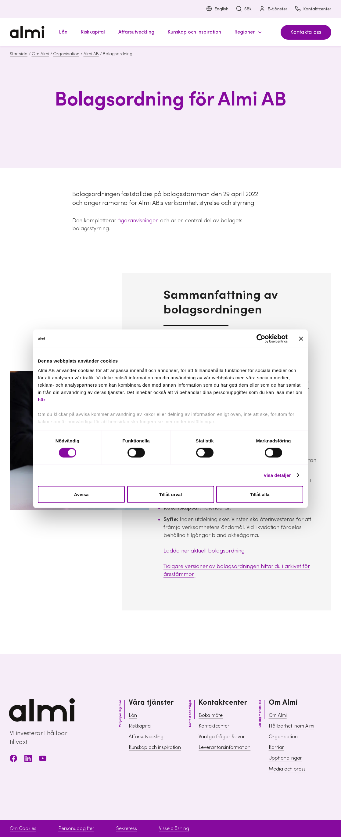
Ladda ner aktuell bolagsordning (204, 551)
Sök (244, 9)
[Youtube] (42, 759)
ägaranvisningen (138, 220)
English (217, 9)
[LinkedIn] (28, 759)
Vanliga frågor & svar (222, 736)
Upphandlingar (285, 758)
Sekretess (126, 828)
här (41, 399)
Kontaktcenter (313, 9)
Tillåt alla (260, 494)
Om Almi (40, 54)
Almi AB (91, 54)
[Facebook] (13, 759)
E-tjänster (273, 9)
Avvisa (81, 494)
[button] (247, 32)
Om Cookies (23, 828)
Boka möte (211, 715)
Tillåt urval (170, 494)
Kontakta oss (305, 32)
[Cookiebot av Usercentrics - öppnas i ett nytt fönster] (261, 338)
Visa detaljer (277, 475)
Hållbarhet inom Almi (291, 726)
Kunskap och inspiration (155, 747)
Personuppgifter (76, 828)
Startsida (18, 54)
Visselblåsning (174, 828)
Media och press (287, 769)
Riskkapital (140, 726)
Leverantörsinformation (224, 747)
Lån (133, 715)
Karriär (276, 747)
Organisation (66, 54)
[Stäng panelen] (301, 338)
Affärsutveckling (146, 736)
